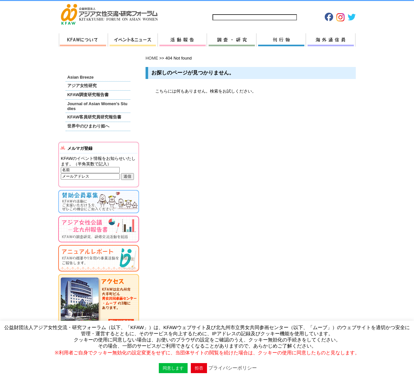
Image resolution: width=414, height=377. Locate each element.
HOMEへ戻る (112, 15)
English (345, 7)
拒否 (199, 368)
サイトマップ (225, 7)
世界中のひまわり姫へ (88, 126)
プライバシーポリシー (290, 7)
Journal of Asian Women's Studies (97, 106)
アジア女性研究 (82, 85)
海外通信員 (330, 40)
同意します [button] (173, 368)
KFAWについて (83, 40)
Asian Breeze (80, 77)
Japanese (323, 7)
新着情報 (133, 40)
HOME (152, 58)
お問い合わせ (254, 7)
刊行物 (281, 40)
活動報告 (182, 40)
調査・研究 (231, 40)
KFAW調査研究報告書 (88, 94)
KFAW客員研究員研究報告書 (94, 117)
